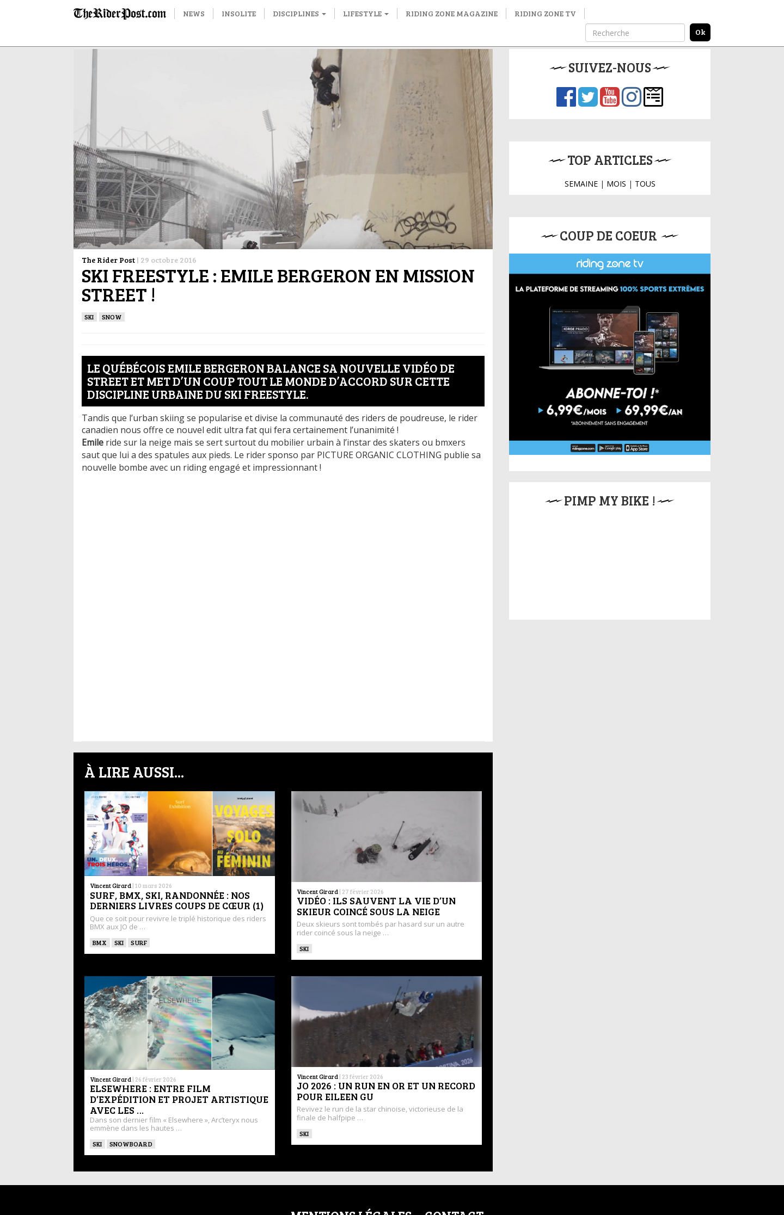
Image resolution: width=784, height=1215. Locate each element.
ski (89, 316)
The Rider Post (108, 260)
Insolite (239, 13)
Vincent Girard (110, 885)
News (194, 13)
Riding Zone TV (545, 13)
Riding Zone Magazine (452, 13)
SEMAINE (581, 183)
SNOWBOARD (130, 1143)
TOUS (645, 183)
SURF (139, 942)
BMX (100, 942)
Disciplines (299, 13)
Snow (112, 316)
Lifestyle (366, 13)
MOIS (616, 183)
